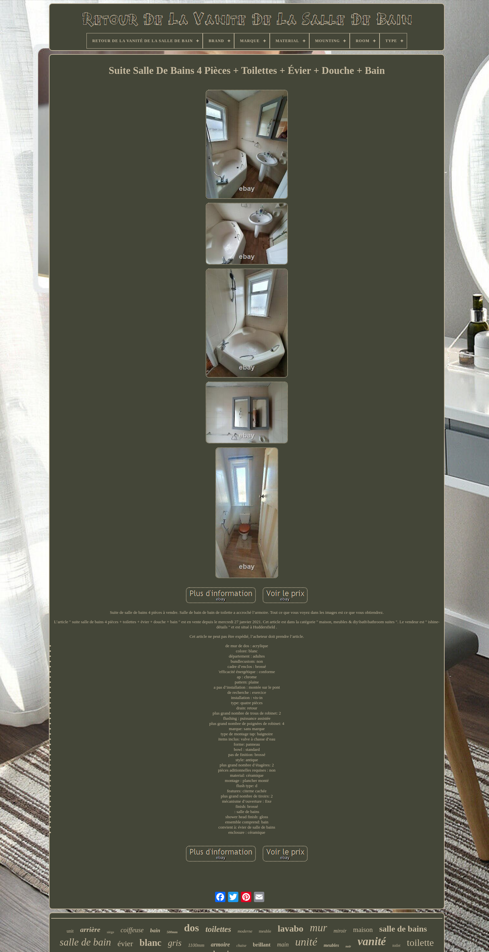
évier (125, 943)
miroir (340, 931)
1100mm (196, 945)
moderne (245, 931)
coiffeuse (131, 930)
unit (70, 931)
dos (191, 928)
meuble (265, 931)
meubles (331, 945)
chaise (241, 945)
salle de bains (403, 929)
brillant (262, 945)
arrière (90, 929)
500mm (172, 932)
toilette (420, 942)
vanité (372, 941)
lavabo (290, 928)
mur (318, 928)
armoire (220, 944)
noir (348, 946)
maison (363, 930)
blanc (151, 942)
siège (110, 932)
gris (174, 943)
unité (306, 942)
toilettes (218, 929)
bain (155, 930)
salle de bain (85, 942)
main (283, 944)
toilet (396, 945)
